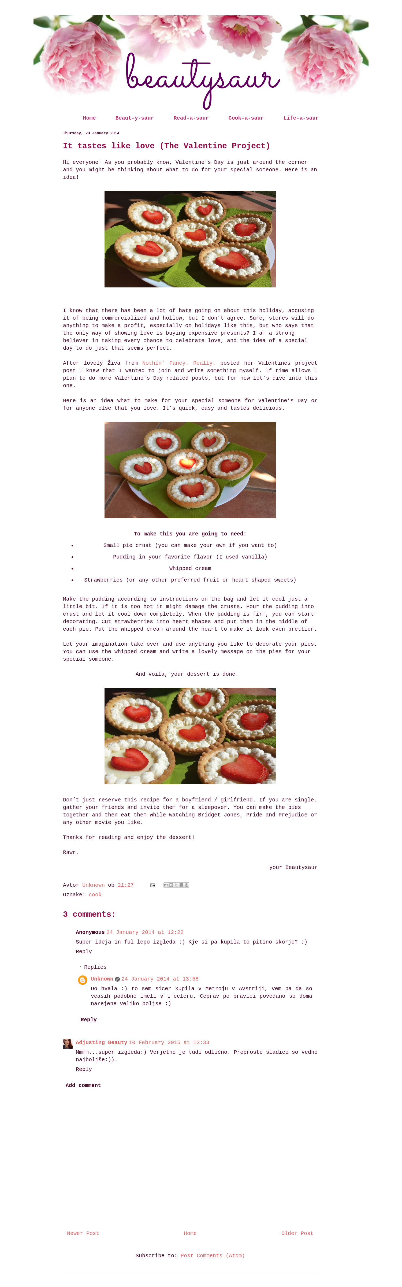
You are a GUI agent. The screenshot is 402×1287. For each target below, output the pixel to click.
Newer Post (83, 1233)
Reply (84, 952)
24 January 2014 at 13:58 (160, 979)
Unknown (102, 979)
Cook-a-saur (246, 118)
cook (95, 895)
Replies (95, 967)
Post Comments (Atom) (213, 1256)
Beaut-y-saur (134, 118)
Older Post (297, 1233)
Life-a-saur (301, 118)
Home (89, 118)
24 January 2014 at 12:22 (145, 932)
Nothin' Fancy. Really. (179, 363)
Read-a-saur (191, 118)
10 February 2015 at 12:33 (169, 1043)
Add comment (83, 1085)
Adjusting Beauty (101, 1043)
